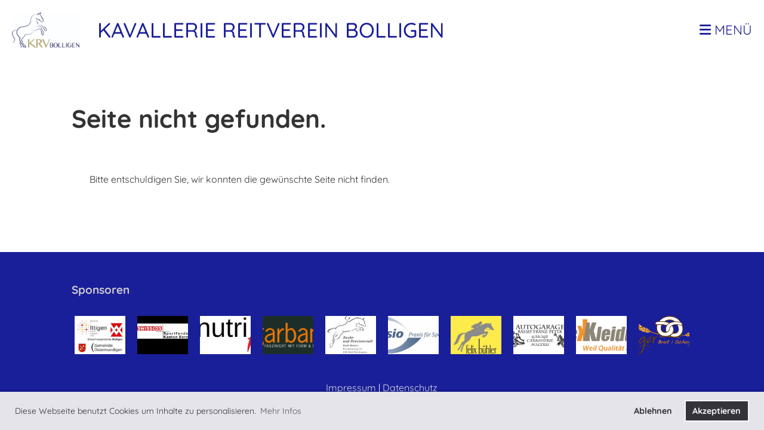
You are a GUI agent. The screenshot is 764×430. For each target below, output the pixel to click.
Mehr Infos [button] (280, 411)
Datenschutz (410, 388)
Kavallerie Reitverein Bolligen (271, 30)
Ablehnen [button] (653, 411)
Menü (726, 30)
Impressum (351, 388)
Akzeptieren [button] (716, 411)
